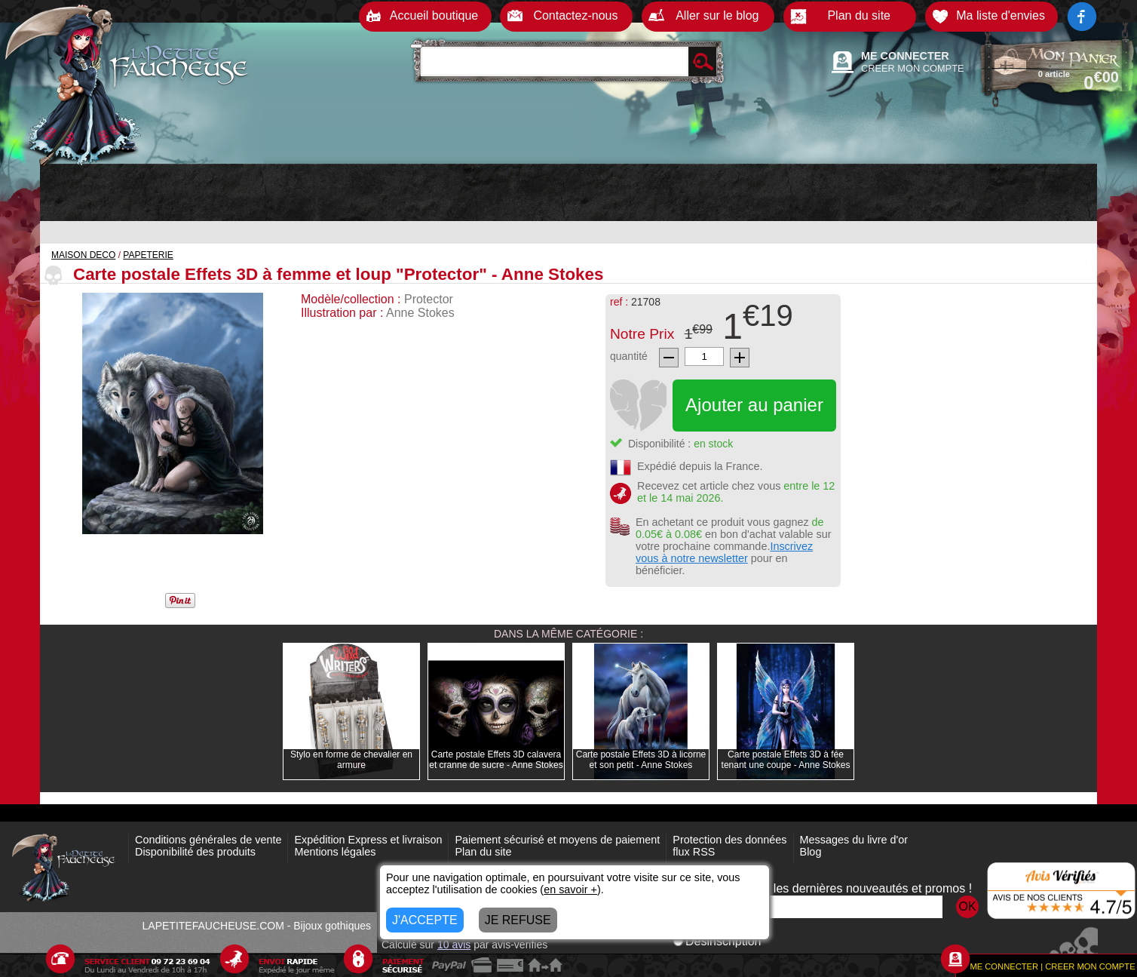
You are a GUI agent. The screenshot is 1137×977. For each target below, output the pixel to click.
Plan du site (483, 852)
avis (453, 945)
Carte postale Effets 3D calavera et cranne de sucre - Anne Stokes (495, 759)
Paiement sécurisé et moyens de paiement (557, 840)
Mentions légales (334, 852)
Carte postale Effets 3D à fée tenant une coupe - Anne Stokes (786, 759)
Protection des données (729, 840)
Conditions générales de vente (208, 840)
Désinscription (717, 941)
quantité (629, 356)
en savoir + (570, 889)
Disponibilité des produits (195, 852)
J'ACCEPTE (425, 920)
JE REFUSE (518, 920)
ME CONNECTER (905, 56)
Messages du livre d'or (854, 840)
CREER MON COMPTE (912, 68)
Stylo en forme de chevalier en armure (351, 759)
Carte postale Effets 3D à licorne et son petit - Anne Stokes (641, 759)
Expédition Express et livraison (368, 840)
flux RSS (694, 852)
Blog (811, 852)
